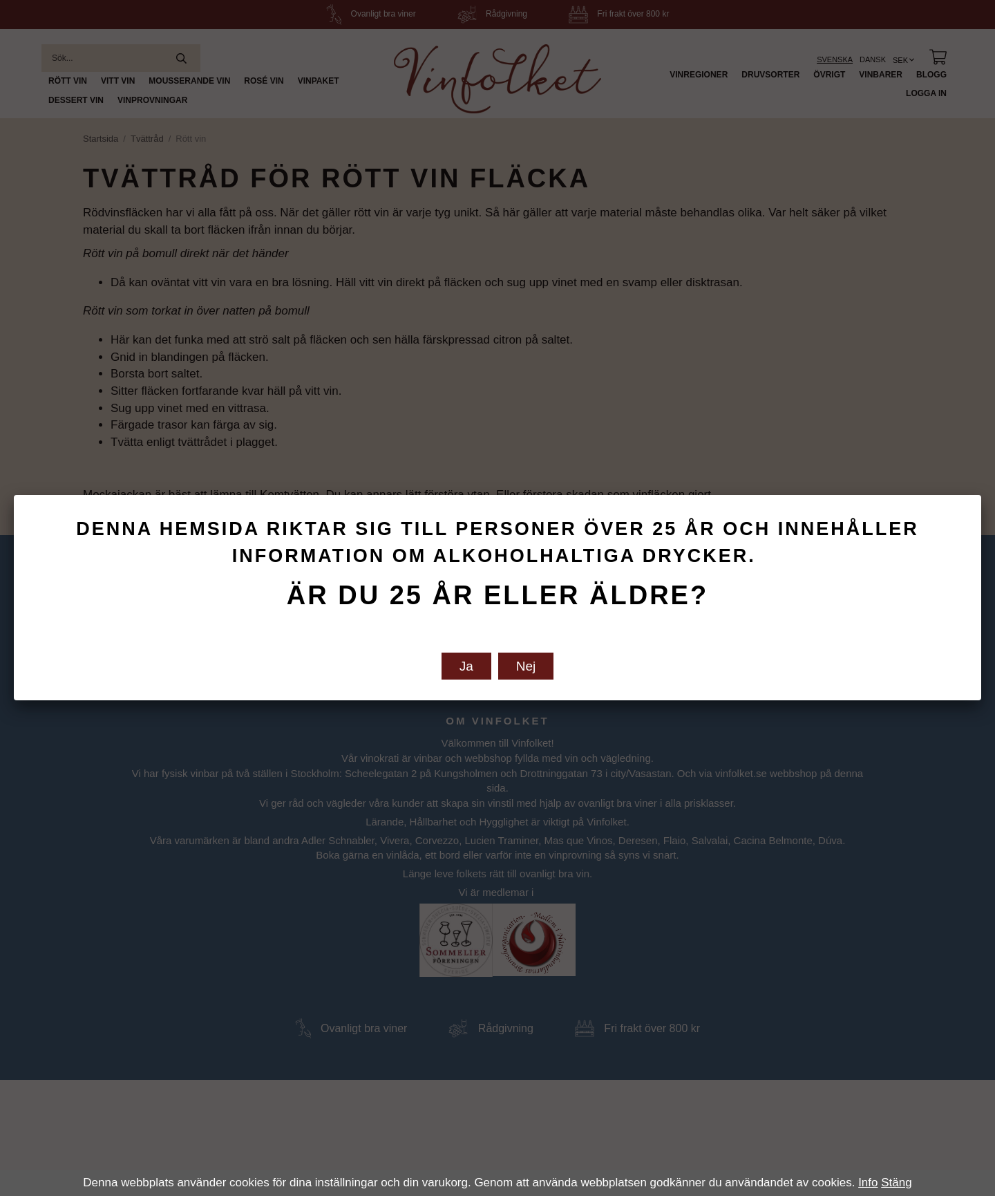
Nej (526, 666)
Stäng (896, 1182)
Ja (466, 666)
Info (868, 1182)
